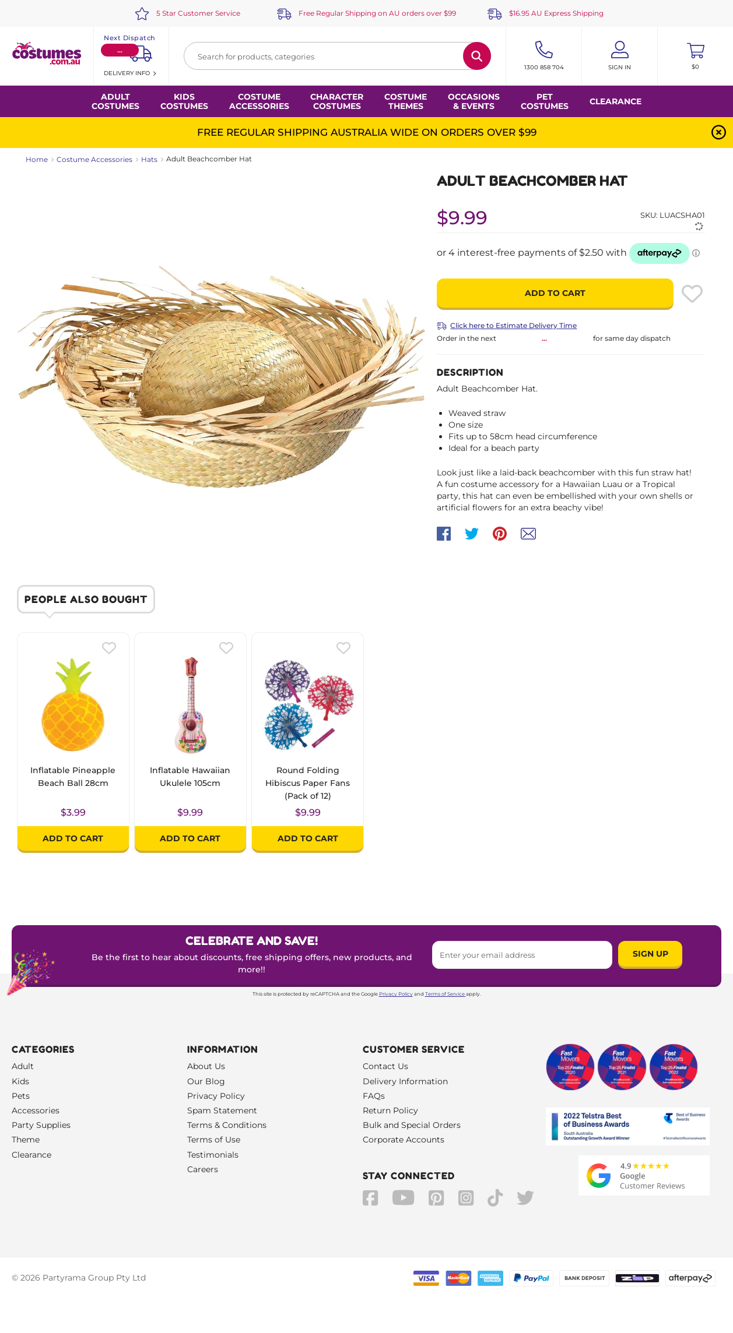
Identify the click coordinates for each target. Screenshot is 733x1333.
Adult (23, 1066)
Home (37, 159)
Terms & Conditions (226, 1125)
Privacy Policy (396, 994)
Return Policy (390, 1110)
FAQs (374, 1096)
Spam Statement (222, 1110)
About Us (206, 1066)
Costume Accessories (94, 159)
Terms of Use (213, 1139)
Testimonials (213, 1154)
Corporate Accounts (403, 1139)
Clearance (615, 101)
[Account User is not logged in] (619, 56)
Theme (26, 1139)
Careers (202, 1169)
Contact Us (385, 1066)
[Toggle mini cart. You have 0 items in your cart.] (695, 56)
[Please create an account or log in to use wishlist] (692, 293)
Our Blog (206, 1081)
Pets (21, 1096)
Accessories (35, 1110)
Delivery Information (405, 1081)
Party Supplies (41, 1125)
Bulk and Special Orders (412, 1125)
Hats (149, 159)
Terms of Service (445, 994)
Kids (20, 1081)
